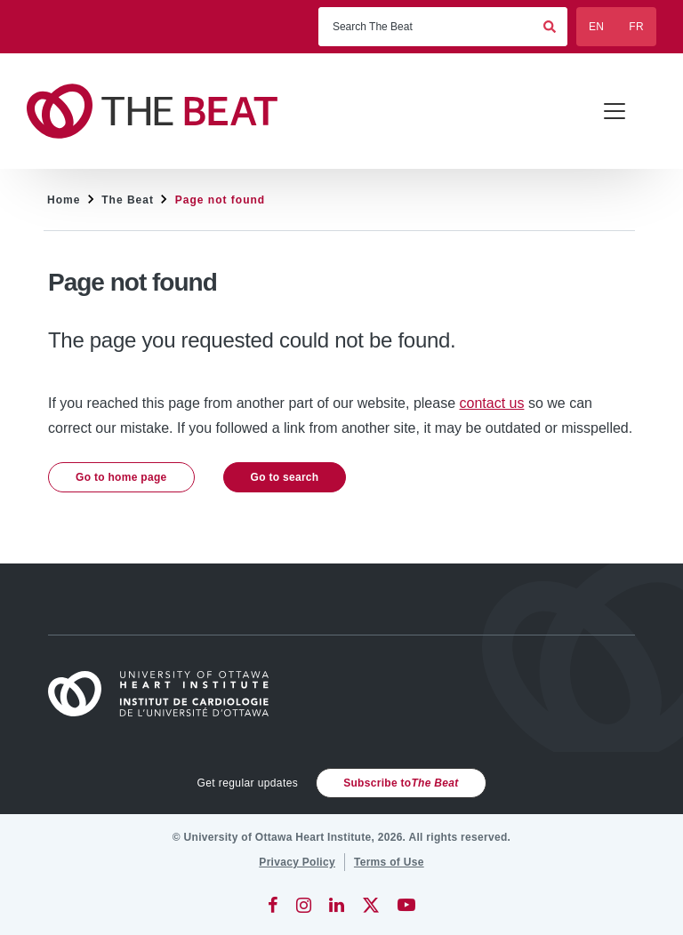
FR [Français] (636, 26)
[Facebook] (273, 905)
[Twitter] (371, 905)
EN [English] (596, 26)
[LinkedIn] (336, 905)
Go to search (285, 477)
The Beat (127, 200)
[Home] (166, 693)
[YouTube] (406, 905)
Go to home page (121, 477)
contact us (492, 403)
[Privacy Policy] (297, 862)
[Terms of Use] (389, 862)
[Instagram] (303, 905)
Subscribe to (400, 783)
